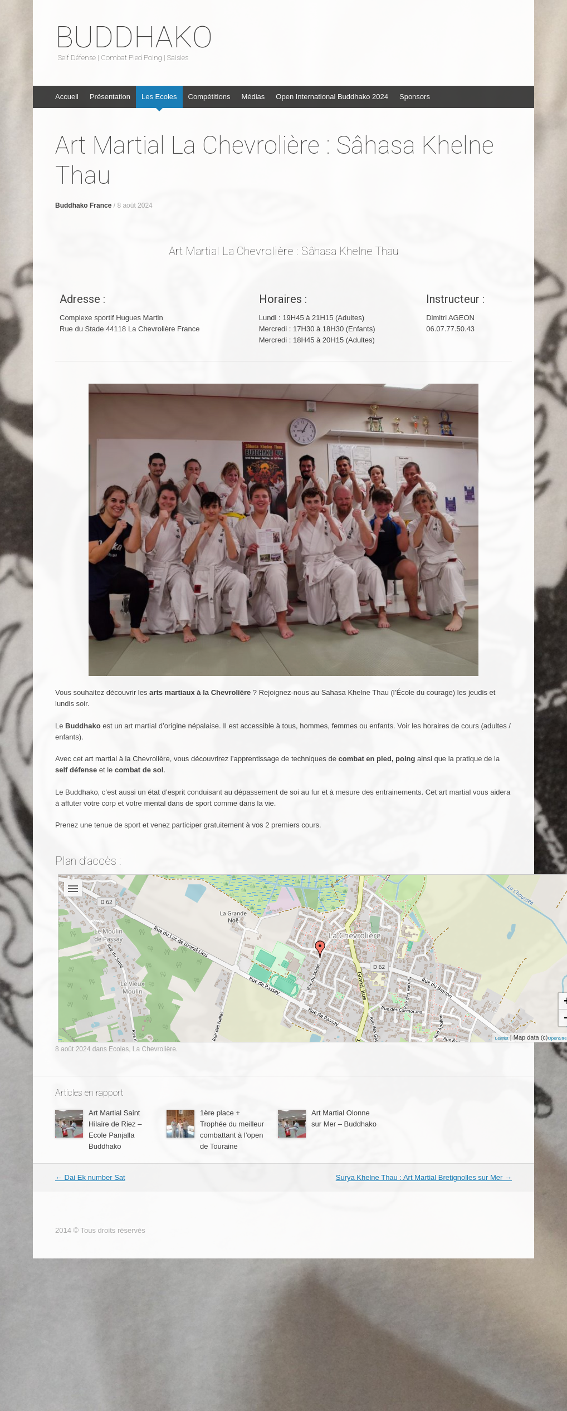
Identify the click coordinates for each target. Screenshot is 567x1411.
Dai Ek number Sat (90, 1177)
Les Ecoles (159, 96)
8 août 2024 (134, 205)
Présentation (110, 96)
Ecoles (119, 1049)
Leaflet (502, 1038)
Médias (253, 96)
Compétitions (209, 96)
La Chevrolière (154, 1049)
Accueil (67, 96)
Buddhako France (83, 205)
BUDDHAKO (134, 37)
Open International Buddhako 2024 (332, 96)
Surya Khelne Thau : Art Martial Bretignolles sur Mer (424, 1177)
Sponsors (414, 96)
